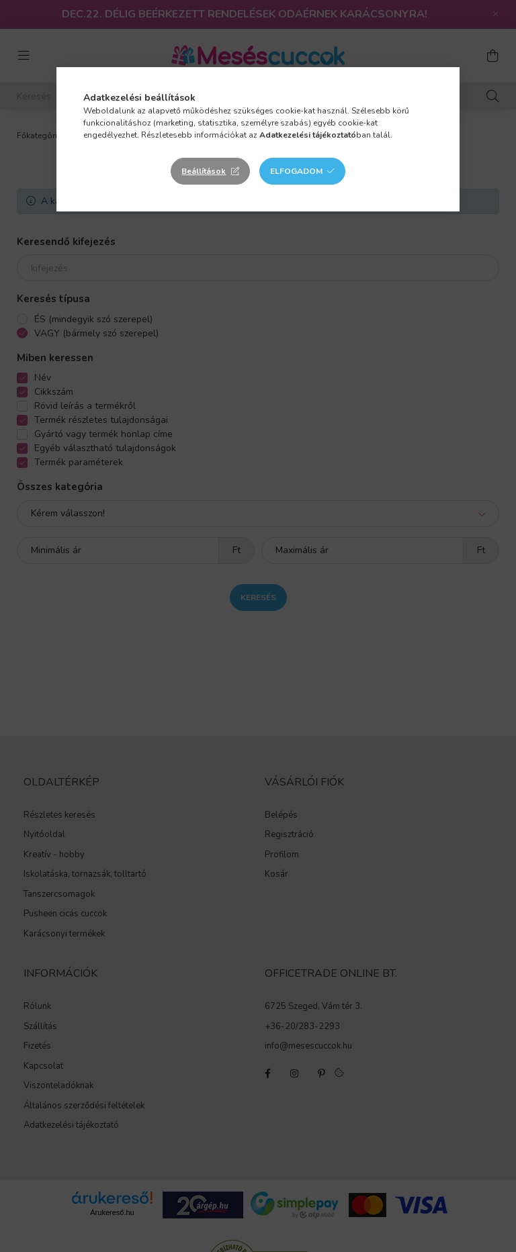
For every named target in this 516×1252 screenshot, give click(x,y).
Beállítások (203, 171)
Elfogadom (296, 171)
